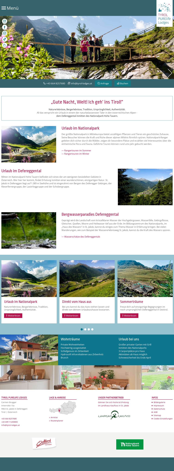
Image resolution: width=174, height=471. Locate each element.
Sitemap (157, 415)
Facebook (4, 27)
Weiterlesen (14, 315)
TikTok (4, 39)
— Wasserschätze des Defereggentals (81, 236)
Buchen (124, 83)
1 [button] (82, 329)
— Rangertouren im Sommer (76, 150)
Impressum (159, 405)
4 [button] (92, 329)
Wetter (4, 45)
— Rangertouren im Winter (75, 153)
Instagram (4, 33)
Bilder (4, 21)
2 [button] (85, 329)
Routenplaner (57, 420)
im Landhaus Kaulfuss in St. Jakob (113, 405)
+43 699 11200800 (9, 422)
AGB (155, 412)
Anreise (54, 417)
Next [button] (171, 294)
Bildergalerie (159, 402)
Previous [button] (2, 294)
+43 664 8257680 (55, 83)
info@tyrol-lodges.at (81, 83)
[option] (87, 47)
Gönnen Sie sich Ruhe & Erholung (113, 402)
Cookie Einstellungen (163, 418)
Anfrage (104, 83)
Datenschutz (159, 409)
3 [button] (89, 329)
